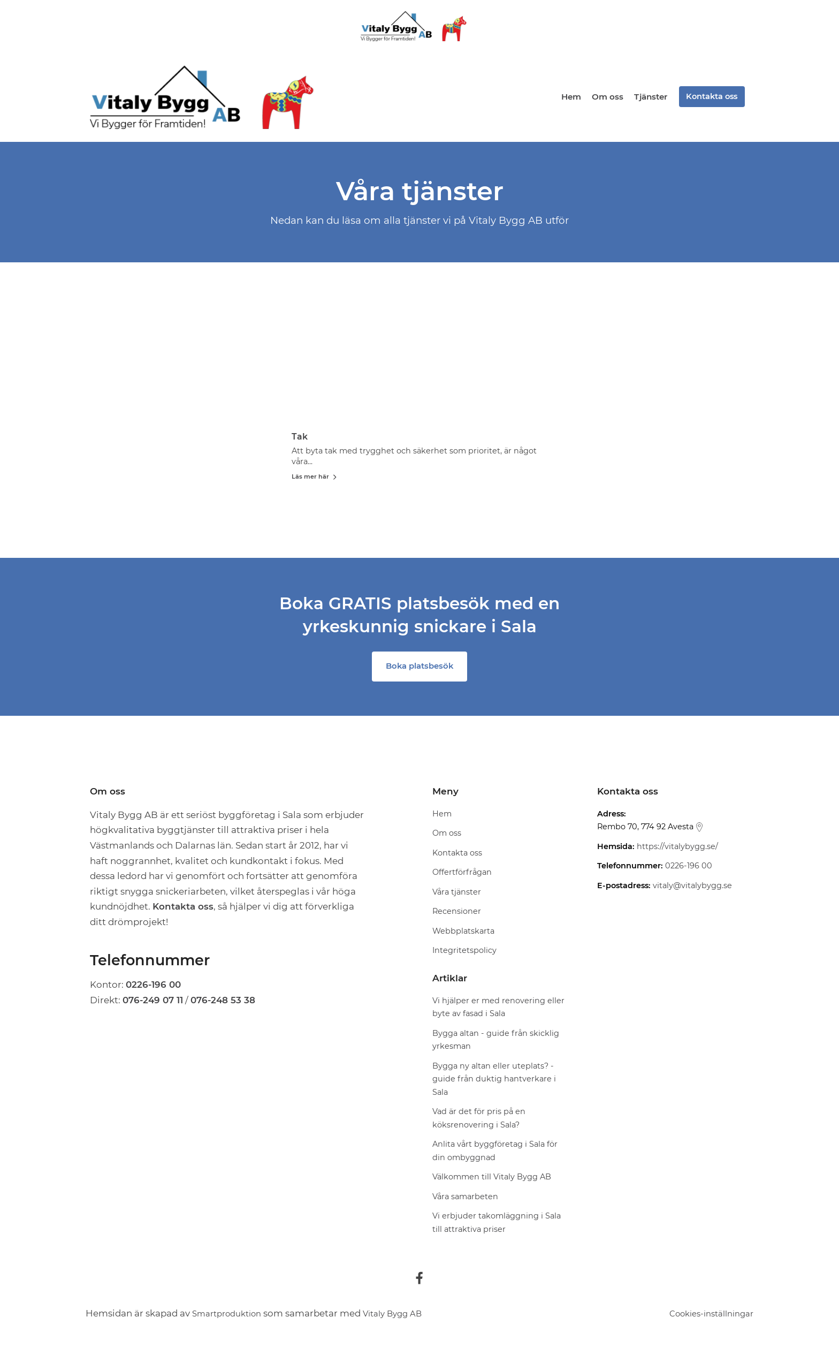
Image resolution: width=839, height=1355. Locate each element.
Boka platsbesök (419, 668)
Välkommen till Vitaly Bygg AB (491, 1179)
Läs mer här (349, 476)
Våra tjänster (456, 894)
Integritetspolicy (464, 953)
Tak (334, 436)
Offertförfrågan (462, 875)
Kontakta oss (710, 97)
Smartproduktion (231, 1315)
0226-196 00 (688, 868)
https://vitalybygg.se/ (677, 848)
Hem (569, 97)
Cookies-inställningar (705, 1315)
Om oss (605, 97)
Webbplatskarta (463, 933)
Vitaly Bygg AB (406, 1315)
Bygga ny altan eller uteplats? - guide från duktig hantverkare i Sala (494, 1081)
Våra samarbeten (465, 1198)
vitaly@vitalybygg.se (692, 887)
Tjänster (648, 97)
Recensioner (456, 914)
